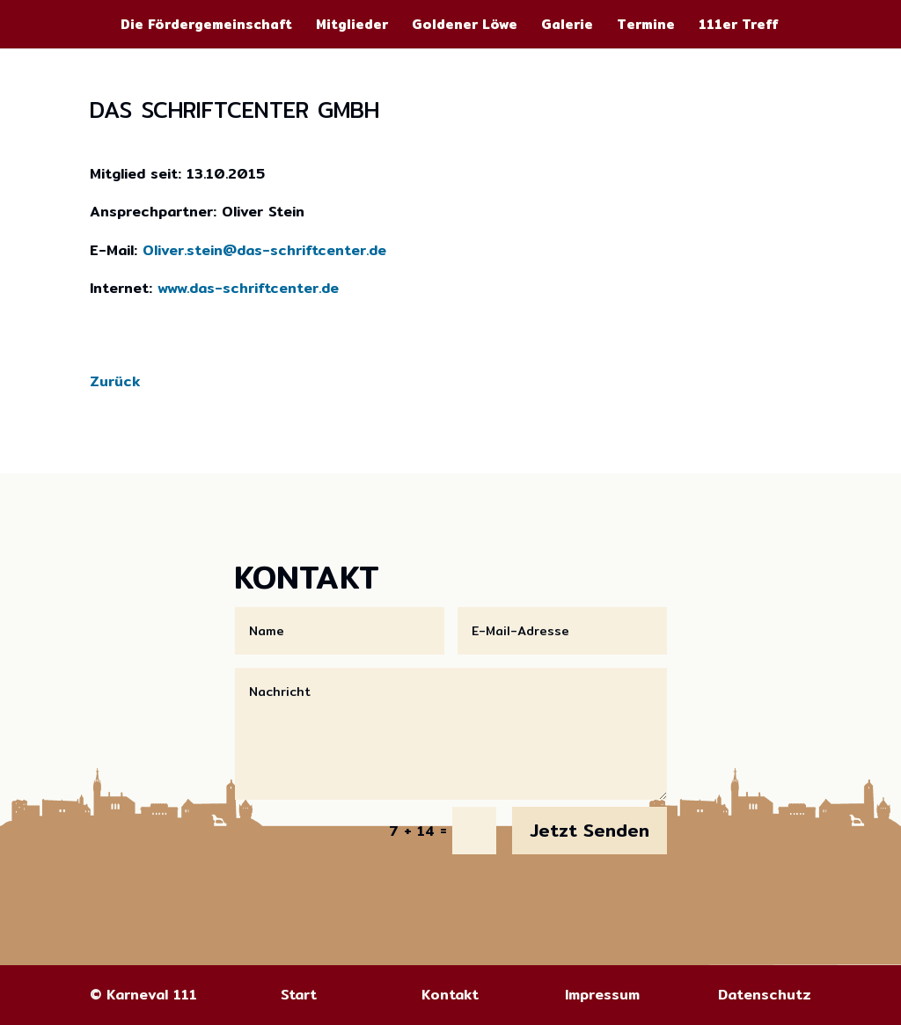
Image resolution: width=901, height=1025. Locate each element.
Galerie (567, 26)
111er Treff (739, 26)
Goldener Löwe (464, 26)
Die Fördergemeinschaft (206, 26)
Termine (646, 26)
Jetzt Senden (589, 830)
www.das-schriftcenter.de (248, 288)
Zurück (115, 381)
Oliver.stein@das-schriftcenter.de (264, 250)
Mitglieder (352, 26)
